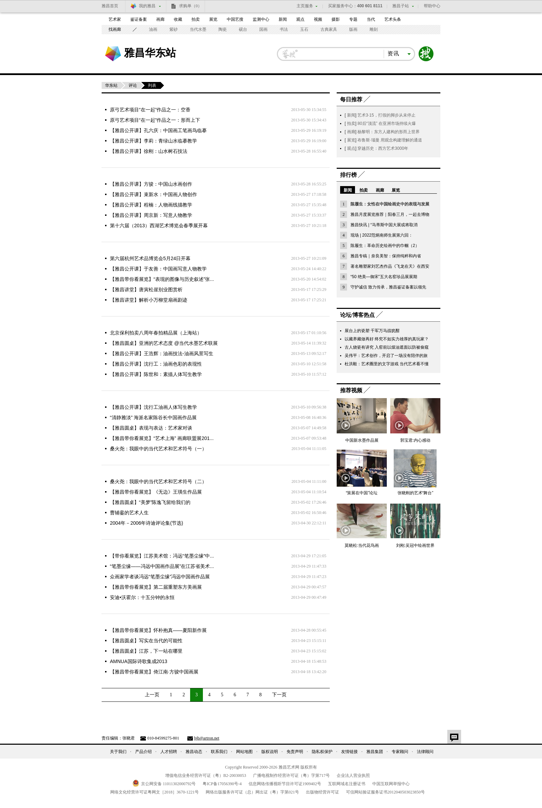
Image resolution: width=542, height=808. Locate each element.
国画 (263, 29)
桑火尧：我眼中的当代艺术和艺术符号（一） (158, 448)
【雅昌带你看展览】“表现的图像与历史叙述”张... (162, 279)
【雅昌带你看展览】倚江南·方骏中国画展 (154, 671)
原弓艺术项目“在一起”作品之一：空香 (150, 109)
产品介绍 (143, 751)
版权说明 (269, 751)
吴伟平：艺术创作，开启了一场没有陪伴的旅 (386, 355)
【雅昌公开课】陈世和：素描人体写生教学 (156, 374)
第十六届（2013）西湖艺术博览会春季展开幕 (159, 225)
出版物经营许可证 (322, 792)
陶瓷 (222, 29)
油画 (153, 29)
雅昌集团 (374, 751)
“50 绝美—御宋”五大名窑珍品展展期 (384, 276)
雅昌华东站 (150, 52)
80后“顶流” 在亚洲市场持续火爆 (386, 123)
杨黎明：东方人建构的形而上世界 (388, 131)
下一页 (279, 694)
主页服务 (305, 5)
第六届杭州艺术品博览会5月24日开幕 (150, 258)
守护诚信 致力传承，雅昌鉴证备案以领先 (388, 287)
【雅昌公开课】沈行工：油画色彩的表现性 (156, 364)
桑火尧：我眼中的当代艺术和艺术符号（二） (158, 481)
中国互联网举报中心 (391, 783)
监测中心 (261, 19)
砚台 (243, 29)
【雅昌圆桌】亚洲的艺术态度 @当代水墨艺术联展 (164, 343)
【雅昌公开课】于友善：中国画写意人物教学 (158, 269)
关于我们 (118, 751)
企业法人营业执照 (353, 775)
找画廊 (115, 29)
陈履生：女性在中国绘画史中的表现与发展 (390, 204)
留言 (454, 737)
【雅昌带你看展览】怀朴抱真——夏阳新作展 (158, 630)
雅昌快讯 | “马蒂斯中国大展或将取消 (384, 224)
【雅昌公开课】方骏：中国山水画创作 (151, 184)
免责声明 (295, 751)
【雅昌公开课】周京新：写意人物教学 (151, 215)
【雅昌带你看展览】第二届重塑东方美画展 (156, 587)
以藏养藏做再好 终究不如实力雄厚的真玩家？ (387, 339)
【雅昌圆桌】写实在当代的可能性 (146, 640)
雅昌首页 (110, 5)
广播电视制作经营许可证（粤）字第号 (291, 775)
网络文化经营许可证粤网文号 (154, 792)
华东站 (111, 85)
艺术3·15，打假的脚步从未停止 (386, 115)
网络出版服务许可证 (252, 792)
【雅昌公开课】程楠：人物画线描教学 (151, 205)
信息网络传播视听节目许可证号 (285, 783)
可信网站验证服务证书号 (385, 792)
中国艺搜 (235, 19)
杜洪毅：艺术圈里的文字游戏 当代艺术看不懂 (387, 363)
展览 (213, 19)
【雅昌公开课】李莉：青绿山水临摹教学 (153, 141)
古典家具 (328, 29)
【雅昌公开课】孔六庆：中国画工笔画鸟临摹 (158, 130)
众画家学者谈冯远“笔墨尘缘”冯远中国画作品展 (160, 576)
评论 (133, 85)
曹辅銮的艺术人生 (129, 512)
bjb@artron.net (206, 738)
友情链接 (349, 751)
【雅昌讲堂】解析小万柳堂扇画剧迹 (148, 300)
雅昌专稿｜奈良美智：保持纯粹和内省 (386, 256)
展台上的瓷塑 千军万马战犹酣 (372, 330)
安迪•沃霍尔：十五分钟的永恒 (142, 597)
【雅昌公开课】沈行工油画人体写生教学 (153, 407)
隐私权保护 (322, 751)
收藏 (178, 19)
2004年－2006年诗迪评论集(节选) (146, 523)
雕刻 (374, 29)
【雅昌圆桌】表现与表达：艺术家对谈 (151, 428)
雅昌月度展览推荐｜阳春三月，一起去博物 (390, 214)
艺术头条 (392, 19)
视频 (318, 19)
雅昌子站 (400, 5)
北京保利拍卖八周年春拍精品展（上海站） (156, 333)
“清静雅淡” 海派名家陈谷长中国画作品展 (153, 417)
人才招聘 (168, 751)
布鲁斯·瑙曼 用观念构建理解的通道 (389, 140)
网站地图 (244, 751)
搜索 (426, 54)
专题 (353, 19)
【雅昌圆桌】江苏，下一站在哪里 (146, 651)
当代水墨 (198, 29)
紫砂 (173, 29)
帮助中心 (432, 5)
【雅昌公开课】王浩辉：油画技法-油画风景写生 (161, 353)
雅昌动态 (194, 751)
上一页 (152, 694)
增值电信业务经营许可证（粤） (205, 775)
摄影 (335, 19)
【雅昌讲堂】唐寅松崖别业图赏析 (146, 289)
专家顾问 (400, 751)
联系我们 (219, 751)
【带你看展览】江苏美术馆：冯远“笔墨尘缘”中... (162, 556)
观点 (300, 19)
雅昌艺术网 (113, 53)
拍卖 (195, 19)
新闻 (283, 19)
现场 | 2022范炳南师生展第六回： (382, 235)
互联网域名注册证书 (346, 783)
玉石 (304, 29)
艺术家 (115, 19)
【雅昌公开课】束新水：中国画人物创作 (153, 194)
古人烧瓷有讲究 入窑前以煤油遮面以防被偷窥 (387, 347)
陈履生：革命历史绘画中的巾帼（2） (385, 245)
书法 (284, 29)
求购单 (190, 5)
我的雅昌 (147, 5)
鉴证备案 (138, 19)
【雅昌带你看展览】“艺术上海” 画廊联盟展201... (162, 438)
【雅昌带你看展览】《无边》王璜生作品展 (156, 492)
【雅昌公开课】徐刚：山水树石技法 (148, 151)
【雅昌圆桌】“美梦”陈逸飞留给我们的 (150, 502)
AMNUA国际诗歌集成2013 (138, 661)
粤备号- (222, 783)
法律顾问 (425, 751)
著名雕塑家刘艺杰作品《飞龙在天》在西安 (390, 266)
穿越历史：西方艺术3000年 (382, 148)
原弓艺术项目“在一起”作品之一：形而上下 (155, 120)
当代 (371, 19)
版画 (353, 29)
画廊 (160, 19)
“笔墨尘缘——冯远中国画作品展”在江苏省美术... (162, 566)
